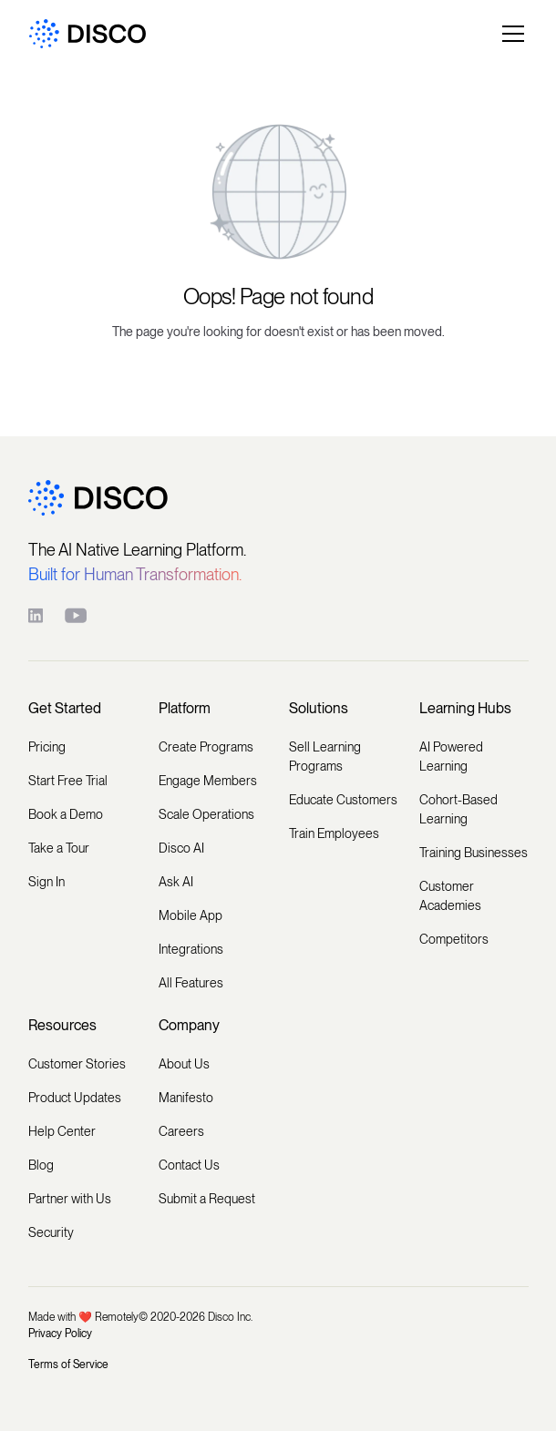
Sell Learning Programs (325, 756)
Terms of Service (68, 1364)
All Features (191, 983)
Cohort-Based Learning (458, 809)
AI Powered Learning (451, 756)
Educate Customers (343, 799)
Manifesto (186, 1097)
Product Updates (74, 1097)
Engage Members (208, 780)
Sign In (46, 881)
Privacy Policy (60, 1333)
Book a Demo (65, 814)
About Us (184, 1064)
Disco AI (181, 848)
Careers (181, 1131)
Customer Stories (77, 1064)
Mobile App (190, 915)
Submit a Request (207, 1198)
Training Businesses (473, 852)
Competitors (454, 939)
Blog (41, 1165)
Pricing (47, 747)
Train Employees (334, 833)
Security (51, 1232)
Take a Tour (58, 848)
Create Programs (206, 747)
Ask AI (176, 881)
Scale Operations (206, 814)
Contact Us (189, 1165)
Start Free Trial (68, 780)
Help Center (62, 1131)
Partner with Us (69, 1198)
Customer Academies (450, 896)
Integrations (191, 949)
